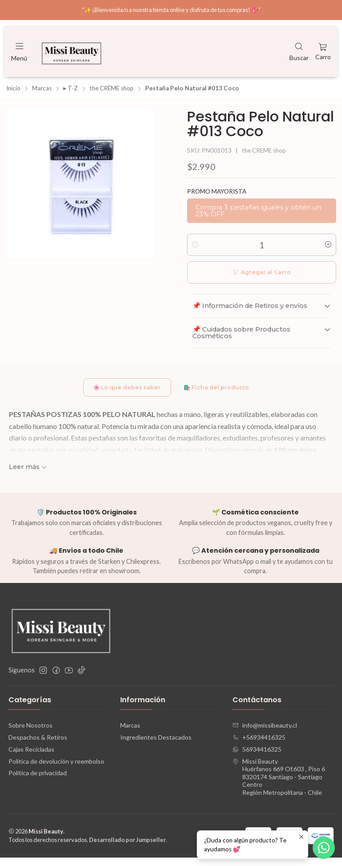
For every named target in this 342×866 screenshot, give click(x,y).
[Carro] (323, 51)
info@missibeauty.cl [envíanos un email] (264, 733)
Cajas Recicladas (31, 757)
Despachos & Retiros (37, 745)
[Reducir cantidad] (195, 251)
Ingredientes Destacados (155, 745)
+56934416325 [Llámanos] (258, 745)
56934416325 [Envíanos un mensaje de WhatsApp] (256, 757)
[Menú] (19, 51)
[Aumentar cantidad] (328, 251)
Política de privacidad (37, 781)
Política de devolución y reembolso (56, 769)
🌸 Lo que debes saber (122, 395)
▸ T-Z (70, 95)
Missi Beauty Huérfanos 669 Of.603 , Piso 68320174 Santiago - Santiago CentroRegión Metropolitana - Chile (278, 785)
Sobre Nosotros (30, 733)
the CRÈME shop (112, 95)
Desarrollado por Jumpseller (127, 848)
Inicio (13, 95)
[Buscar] (299, 51)
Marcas (42, 95)
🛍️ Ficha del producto (220, 395)
